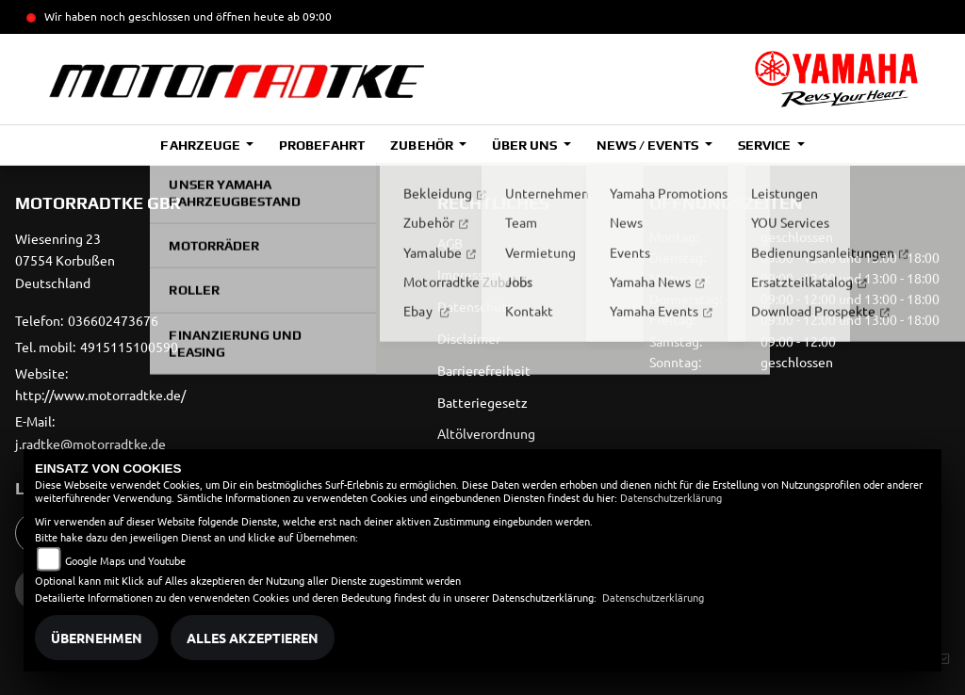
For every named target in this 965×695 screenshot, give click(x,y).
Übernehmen (96, 637)
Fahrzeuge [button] (201, 145)
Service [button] (765, 145)
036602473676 (113, 320)
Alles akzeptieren (253, 637)
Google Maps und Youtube (125, 560)
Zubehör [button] (422, 145)
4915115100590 (129, 346)
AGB (450, 242)
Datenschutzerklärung (671, 497)
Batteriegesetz (482, 402)
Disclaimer (468, 338)
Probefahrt (322, 145)
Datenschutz (475, 306)
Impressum (469, 274)
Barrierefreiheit (484, 370)
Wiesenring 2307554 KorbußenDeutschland (65, 261)
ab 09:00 (308, 16)
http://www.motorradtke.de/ (100, 394)
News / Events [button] (649, 145)
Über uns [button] (526, 145)
